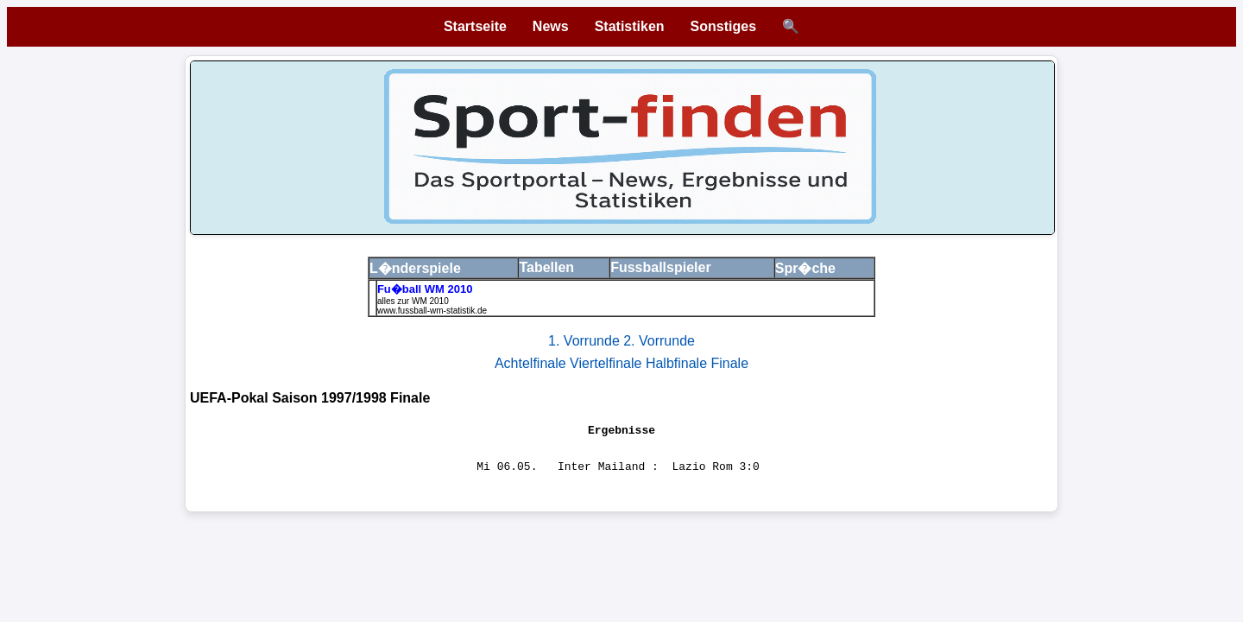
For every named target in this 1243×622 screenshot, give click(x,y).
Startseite (475, 26)
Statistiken (630, 26)
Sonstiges (723, 26)
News (551, 26)
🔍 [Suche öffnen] (790, 26)
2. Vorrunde (659, 340)
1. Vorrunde (585, 340)
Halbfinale (678, 363)
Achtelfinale (532, 363)
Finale (729, 363)
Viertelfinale (608, 363)
